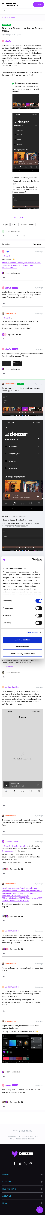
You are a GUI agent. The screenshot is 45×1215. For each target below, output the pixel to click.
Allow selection (22, 647)
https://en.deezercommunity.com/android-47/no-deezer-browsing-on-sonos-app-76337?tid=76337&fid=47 (21, 265)
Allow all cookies (22, 640)
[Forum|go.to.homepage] (12, 4)
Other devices (9, 18)
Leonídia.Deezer (11, 841)
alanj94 (8, 41)
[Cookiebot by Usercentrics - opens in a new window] (32, 559)
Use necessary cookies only (22, 654)
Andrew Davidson (12, 687)
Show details (32, 633)
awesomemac (10, 313)
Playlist (5, 224)
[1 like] (11, 231)
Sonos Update (7, 666)
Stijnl (7, 251)
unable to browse (28, 224)
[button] (2, 5)
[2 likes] (11, 334)
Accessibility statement (25, 1139)
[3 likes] (13, 869)
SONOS (15, 224)
